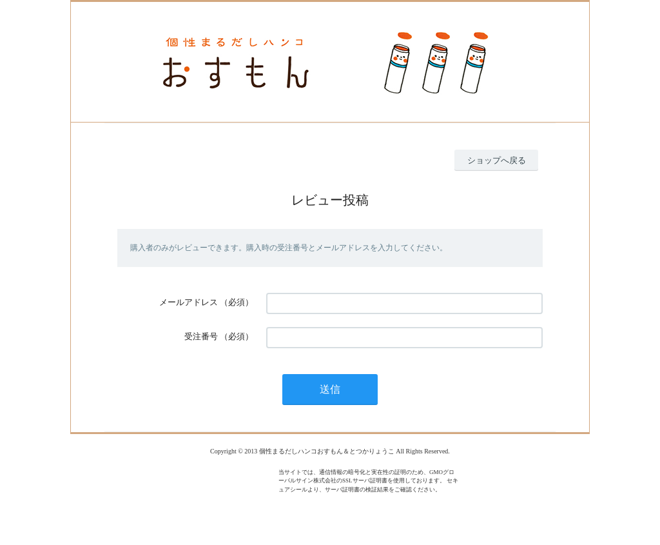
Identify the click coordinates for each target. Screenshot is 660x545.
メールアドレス (188, 302)
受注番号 (201, 336)
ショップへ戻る (496, 160)
